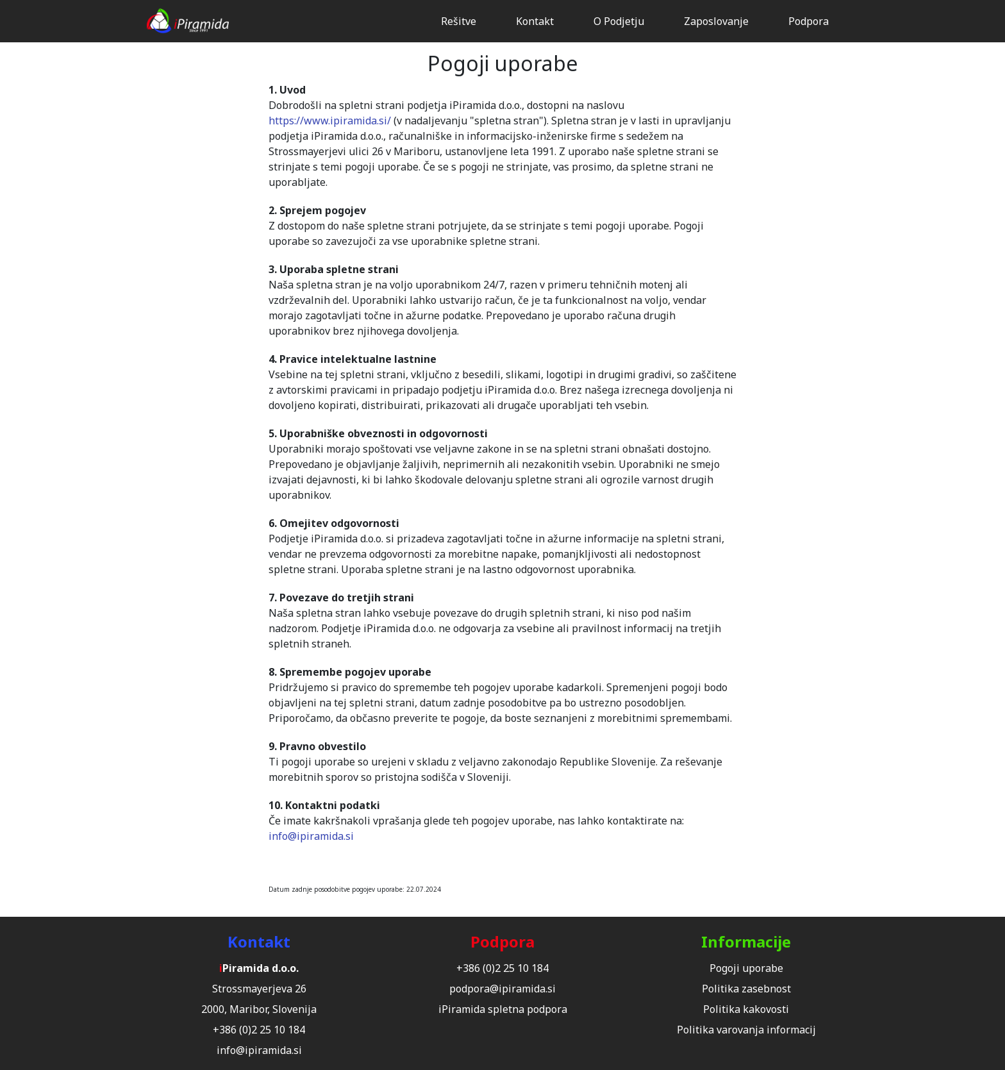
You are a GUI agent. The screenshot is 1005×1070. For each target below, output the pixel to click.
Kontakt (535, 21)
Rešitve (458, 21)
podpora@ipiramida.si (502, 989)
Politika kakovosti (746, 1009)
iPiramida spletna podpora (502, 1009)
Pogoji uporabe (746, 968)
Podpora (808, 21)
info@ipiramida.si (311, 836)
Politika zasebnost (746, 989)
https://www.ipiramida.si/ (330, 120)
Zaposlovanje (716, 21)
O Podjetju (619, 21)
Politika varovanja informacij (746, 1030)
